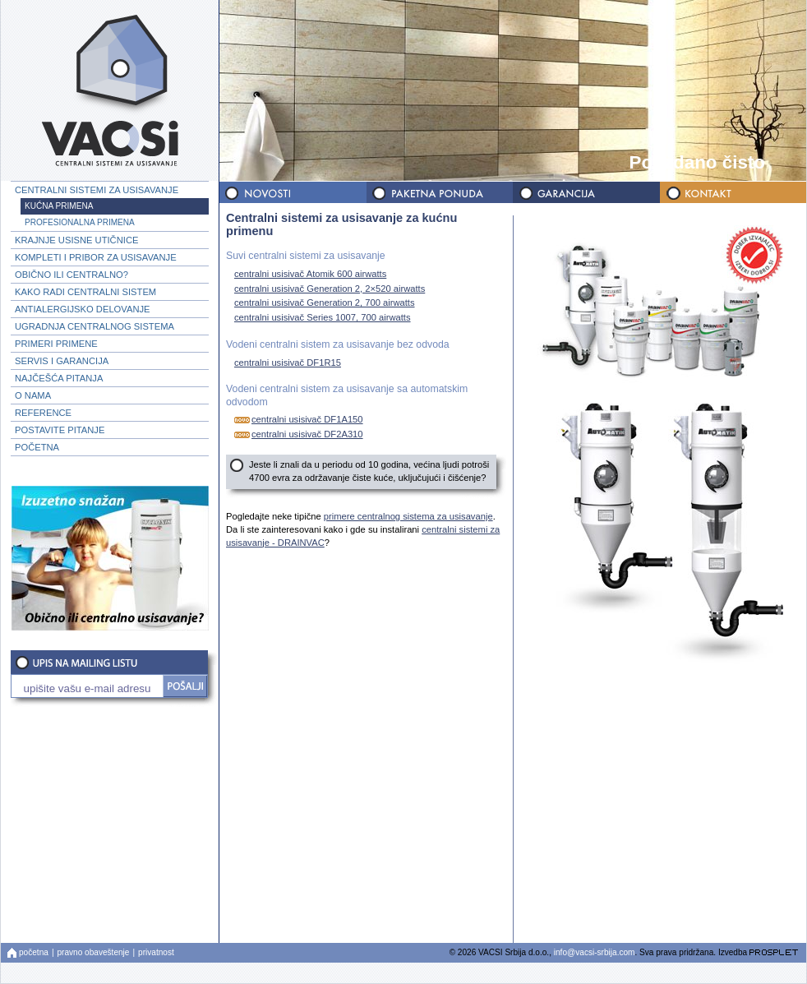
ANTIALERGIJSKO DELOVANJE (82, 309)
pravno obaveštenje (94, 952)
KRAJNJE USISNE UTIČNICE (76, 240)
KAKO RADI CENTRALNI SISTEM (85, 292)
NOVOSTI (292, 193)
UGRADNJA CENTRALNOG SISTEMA (94, 326)
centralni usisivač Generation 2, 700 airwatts (322, 303)
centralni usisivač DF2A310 (296, 434)
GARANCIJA (585, 193)
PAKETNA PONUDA (439, 193)
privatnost (156, 952)
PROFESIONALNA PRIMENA (80, 222)
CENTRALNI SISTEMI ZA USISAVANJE (96, 190)
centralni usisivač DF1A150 (296, 419)
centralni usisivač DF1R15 (285, 362)
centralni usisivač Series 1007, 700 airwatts (320, 317)
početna (33, 952)
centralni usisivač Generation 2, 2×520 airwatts (327, 288)
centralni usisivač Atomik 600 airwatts (308, 273)
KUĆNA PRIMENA (59, 205)
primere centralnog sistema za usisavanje (408, 516)
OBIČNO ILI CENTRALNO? (71, 274)
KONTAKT (731, 193)
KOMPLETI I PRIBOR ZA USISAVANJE (96, 257)
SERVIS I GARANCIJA (61, 361)
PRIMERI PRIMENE (56, 344)
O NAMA (33, 395)
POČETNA (37, 447)
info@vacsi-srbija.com (594, 952)
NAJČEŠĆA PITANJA (59, 378)
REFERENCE (43, 413)
